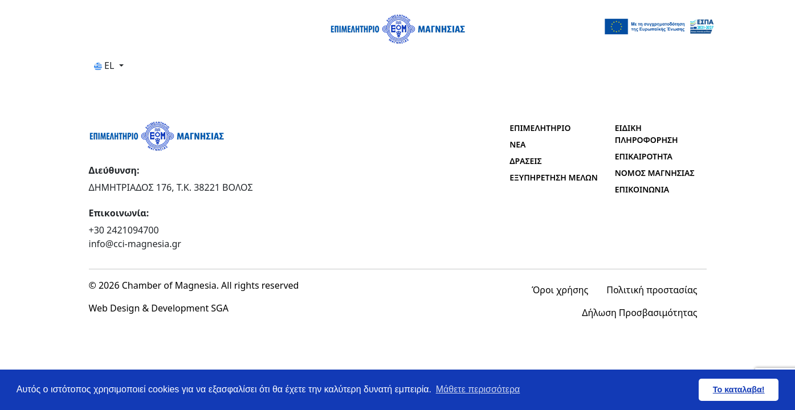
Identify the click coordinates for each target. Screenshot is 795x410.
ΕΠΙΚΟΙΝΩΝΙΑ (642, 189)
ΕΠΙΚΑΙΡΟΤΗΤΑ (643, 156)
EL (105, 65)
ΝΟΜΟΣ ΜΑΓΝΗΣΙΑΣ (655, 172)
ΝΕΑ (517, 144)
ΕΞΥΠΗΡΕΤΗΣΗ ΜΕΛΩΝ (553, 177)
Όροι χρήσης (560, 290)
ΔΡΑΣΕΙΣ (525, 160)
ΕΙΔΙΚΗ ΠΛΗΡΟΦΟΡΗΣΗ (646, 133)
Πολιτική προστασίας (651, 290)
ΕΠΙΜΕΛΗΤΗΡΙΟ (539, 127)
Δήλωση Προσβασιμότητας (639, 312)
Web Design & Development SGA (159, 308)
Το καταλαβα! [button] (739, 389)
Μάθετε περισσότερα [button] (478, 389)
